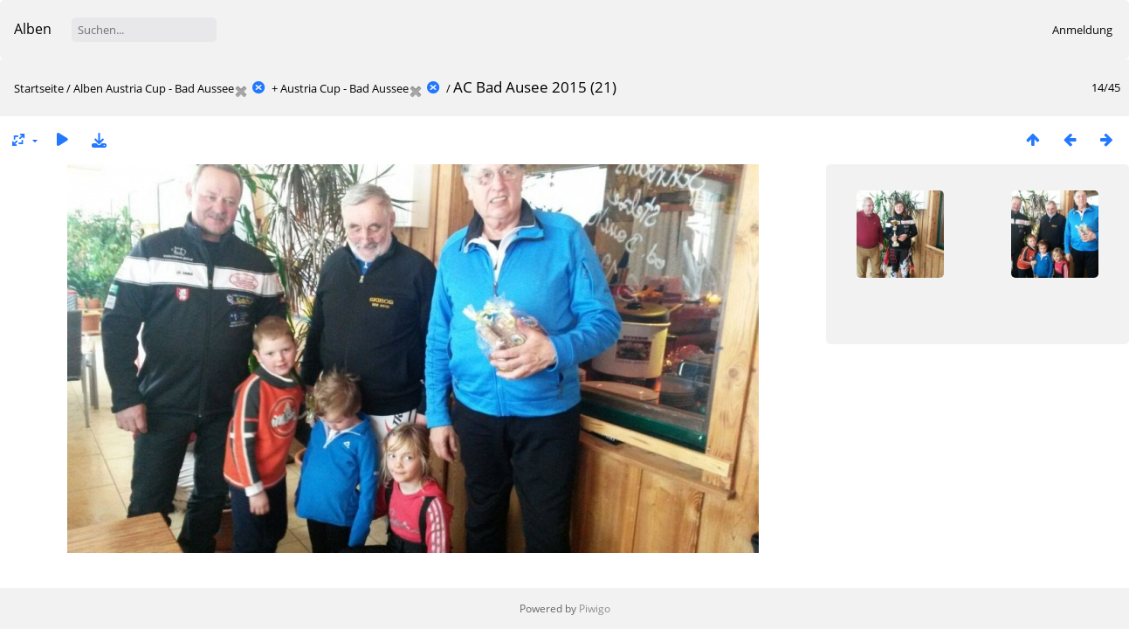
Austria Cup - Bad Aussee (170, 88)
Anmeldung (1082, 30)
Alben (33, 28)
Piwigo (594, 608)
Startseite (39, 88)
